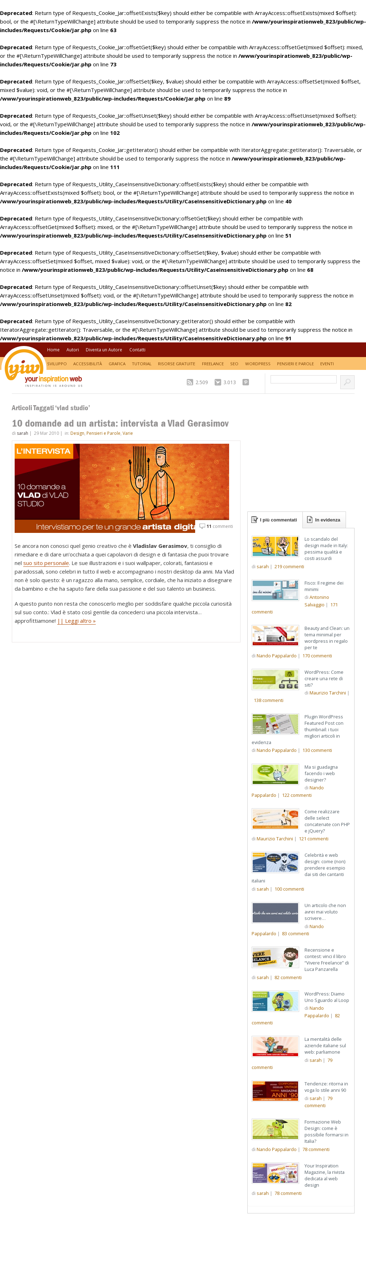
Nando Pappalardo (277, 655)
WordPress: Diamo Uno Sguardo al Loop (327, 997)
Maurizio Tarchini (328, 692)
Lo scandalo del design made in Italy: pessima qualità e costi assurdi (326, 548)
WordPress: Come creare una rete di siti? (324, 678)
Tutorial (142, 363)
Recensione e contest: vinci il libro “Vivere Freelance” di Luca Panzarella (327, 959)
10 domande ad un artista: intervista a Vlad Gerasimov (120, 423)
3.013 (229, 382)
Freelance (213, 363)
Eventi (327, 363)
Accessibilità (87, 363)
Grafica (117, 363)
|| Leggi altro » (76, 620)
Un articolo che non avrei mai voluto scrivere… (325, 911)
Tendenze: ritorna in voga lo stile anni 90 (326, 1086)
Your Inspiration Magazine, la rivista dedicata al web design (325, 1175)
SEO (234, 363)
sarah (22, 433)
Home (53, 350)
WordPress (258, 363)
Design (77, 433)
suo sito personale (46, 562)
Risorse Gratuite (176, 363)
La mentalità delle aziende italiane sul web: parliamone (325, 1045)
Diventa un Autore (104, 350)
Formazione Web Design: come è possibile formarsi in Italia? (326, 1131)
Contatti (137, 350)
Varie (128, 433)
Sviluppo (57, 363)
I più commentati (278, 520)
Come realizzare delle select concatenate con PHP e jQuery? (327, 821)
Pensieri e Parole (295, 363)
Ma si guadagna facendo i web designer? (321, 773)
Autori (72, 350)
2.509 (202, 382)
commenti (220, 526)
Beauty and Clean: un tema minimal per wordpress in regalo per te (327, 638)
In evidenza (327, 520)
